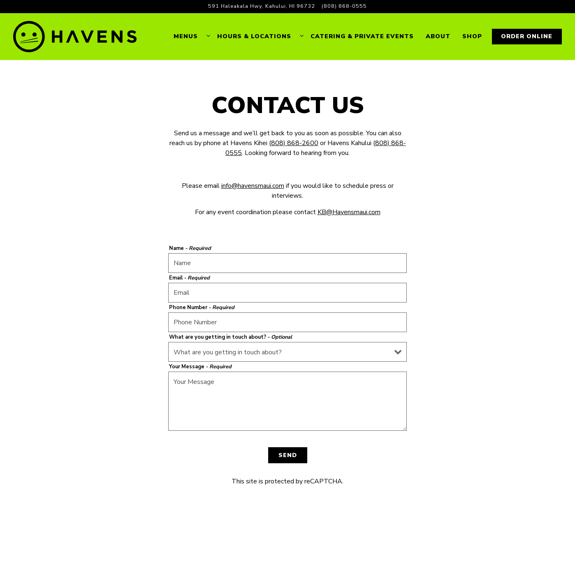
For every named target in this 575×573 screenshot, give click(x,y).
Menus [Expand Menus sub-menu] (190, 36)
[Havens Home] (75, 36)
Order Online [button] (526, 36)
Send (287, 455)
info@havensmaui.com (252, 185)
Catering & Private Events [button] (362, 36)
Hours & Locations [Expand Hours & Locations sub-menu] (259, 36)
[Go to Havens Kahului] (261, 6)
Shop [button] (472, 36)
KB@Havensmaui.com (349, 212)
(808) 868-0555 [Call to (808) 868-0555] (344, 6)
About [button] (438, 36)
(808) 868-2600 (293, 143)
